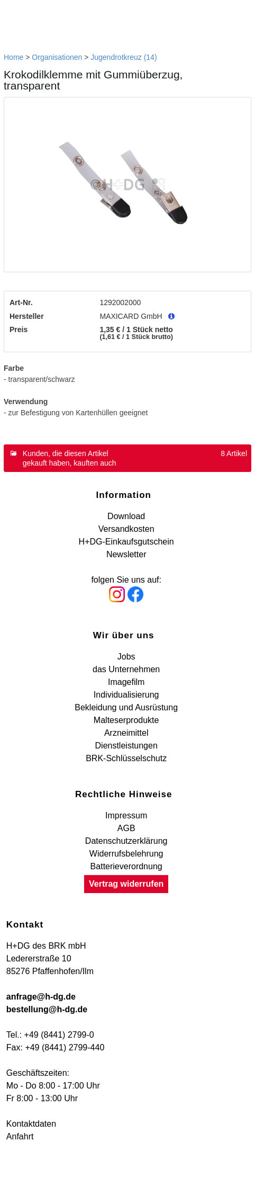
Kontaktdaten (31, 1123)
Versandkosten (126, 528)
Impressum (126, 815)
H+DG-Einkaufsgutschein (126, 541)
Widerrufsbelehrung (126, 853)
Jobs (126, 656)
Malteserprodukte (126, 720)
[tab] (127, 458)
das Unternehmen (126, 669)
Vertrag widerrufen (126, 883)
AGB (126, 828)
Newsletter (126, 554)
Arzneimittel (126, 732)
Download (126, 516)
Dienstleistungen (126, 745)
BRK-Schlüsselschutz (126, 758)
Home (13, 57)
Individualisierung (126, 694)
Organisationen (57, 57)
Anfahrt (20, 1136)
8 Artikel (234, 453)
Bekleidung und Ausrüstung (126, 707)
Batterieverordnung (126, 866)
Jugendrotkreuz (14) (123, 57)
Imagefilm (126, 681)
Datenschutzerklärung (126, 840)
